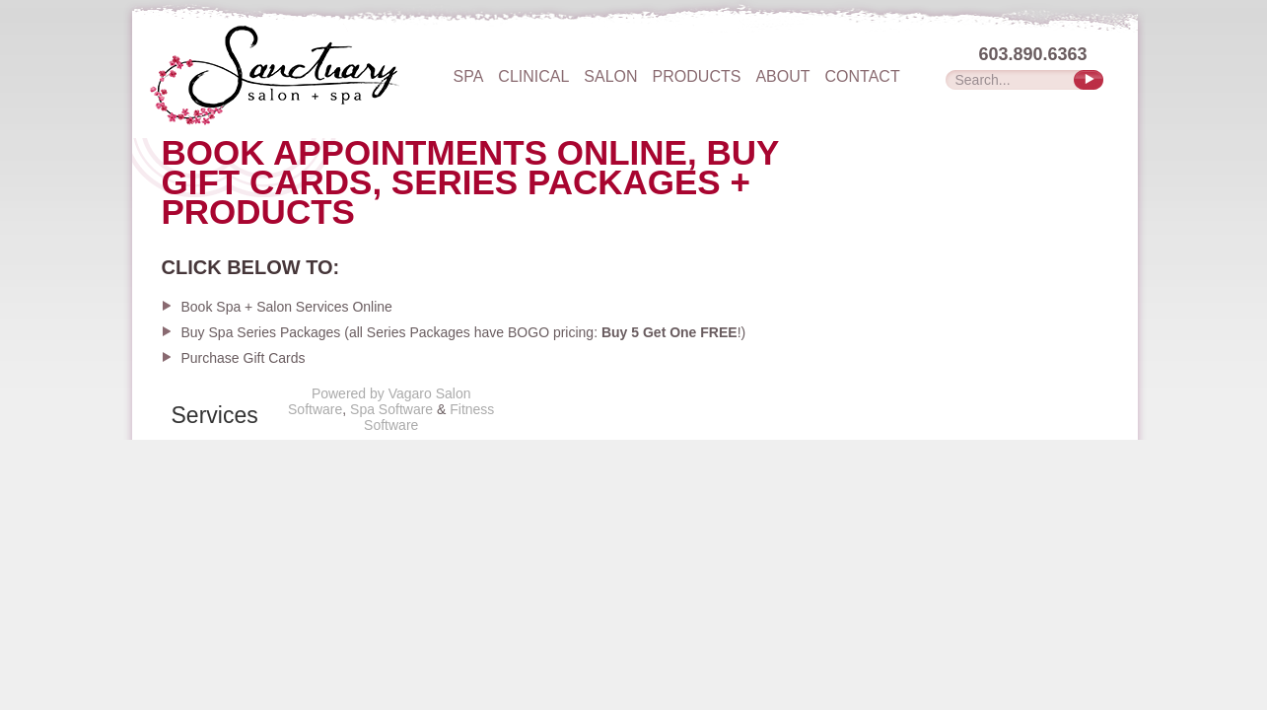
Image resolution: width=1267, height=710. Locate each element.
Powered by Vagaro (372, 393)
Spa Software (391, 409)
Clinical (533, 77)
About (782, 77)
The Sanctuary (312, 73)
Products (697, 77)
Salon (610, 77)
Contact (862, 77)
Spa (469, 77)
